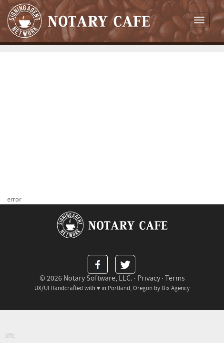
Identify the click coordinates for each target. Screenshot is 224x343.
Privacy (148, 278)
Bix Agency (176, 288)
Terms (175, 278)
